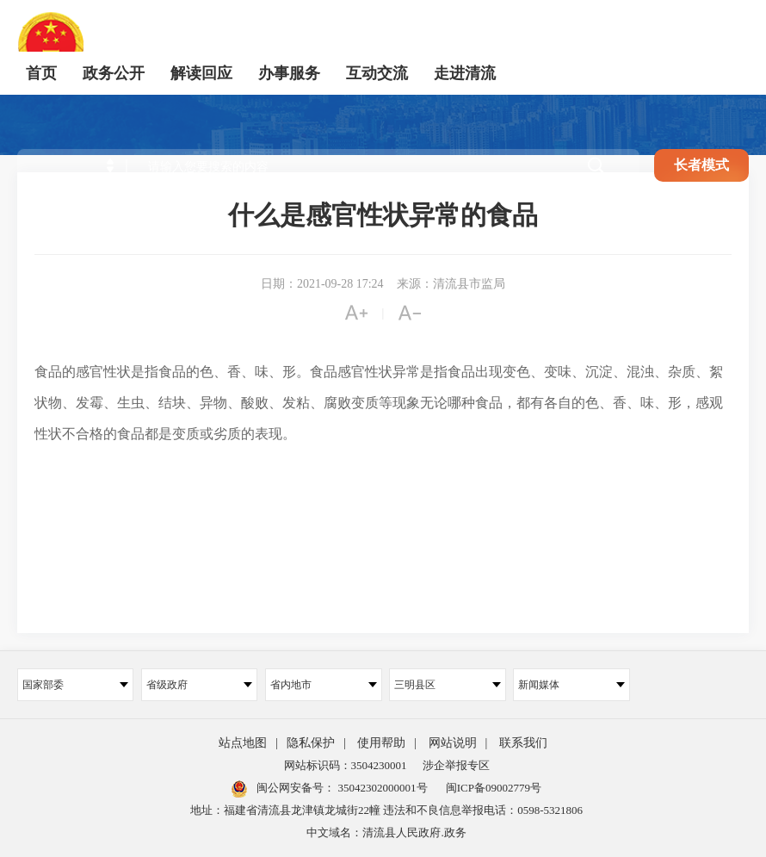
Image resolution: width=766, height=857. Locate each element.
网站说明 (453, 742)
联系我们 (523, 742)
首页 (41, 73)
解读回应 (201, 73)
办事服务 (289, 73)
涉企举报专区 (456, 765)
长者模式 (701, 165)
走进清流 (465, 73)
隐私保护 (311, 742)
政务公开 (114, 73)
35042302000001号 (381, 787)
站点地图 (243, 742)
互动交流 (377, 73)
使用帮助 (381, 742)
